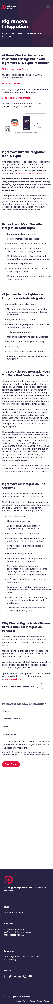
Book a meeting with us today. (22, 686)
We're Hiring (10, 959)
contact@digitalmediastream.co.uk (21, 956)
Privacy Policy (43, 1001)
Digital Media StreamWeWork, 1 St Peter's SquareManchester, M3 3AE (17, 932)
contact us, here (13, 679)
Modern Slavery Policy (25, 1001)
